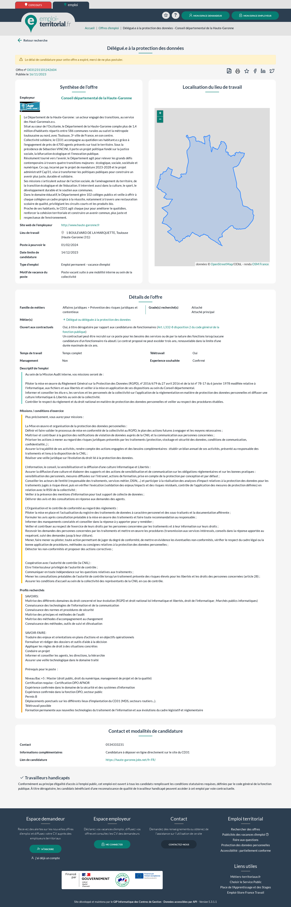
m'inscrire (45, 849)
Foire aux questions (245, 840)
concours (33, 5)
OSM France (260, 264)
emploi (71, 5)
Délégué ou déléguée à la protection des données (97, 319)
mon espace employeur (255, 15)
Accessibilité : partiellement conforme (245, 850)
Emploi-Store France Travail (245, 892)
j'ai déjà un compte (45, 858)
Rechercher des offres (245, 829)
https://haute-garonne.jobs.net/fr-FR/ (131, 760)
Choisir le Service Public (245, 882)
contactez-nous (179, 844)
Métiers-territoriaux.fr (245, 876)
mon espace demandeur (205, 15)
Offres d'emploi (109, 28)
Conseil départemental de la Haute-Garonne (96, 98)
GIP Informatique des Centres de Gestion (137, 901)
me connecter (112, 844)
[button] (160, 113)
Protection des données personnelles (245, 845)
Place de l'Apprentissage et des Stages (245, 887)
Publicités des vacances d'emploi (243, 834)
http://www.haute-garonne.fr (80, 225)
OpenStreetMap (222, 264)
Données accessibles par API (180, 901)
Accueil (90, 28)
